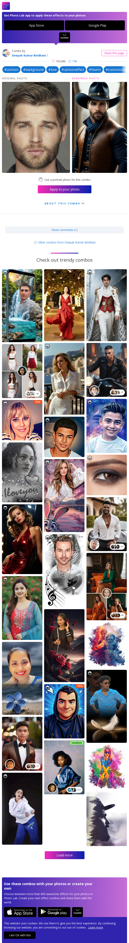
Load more (65, 855)
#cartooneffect (73, 69)
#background (33, 69)
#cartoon (11, 69)
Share (114, 53)
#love (52, 69)
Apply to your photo (65, 189)
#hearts (95, 69)
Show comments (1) (65, 230)
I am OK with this (20, 935)
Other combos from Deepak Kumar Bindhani (64, 242)
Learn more (95, 927)
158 (72, 61)
